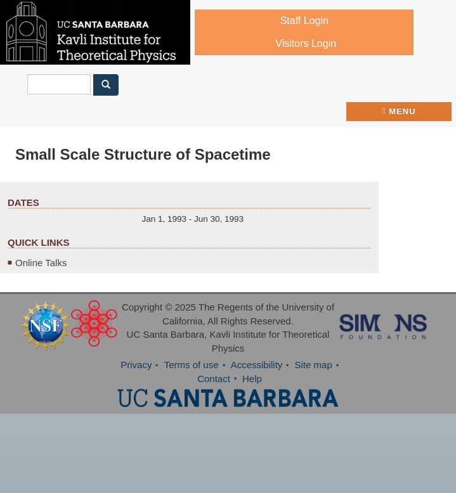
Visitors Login (305, 43)
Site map (313, 364)
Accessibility (257, 364)
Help (252, 378)
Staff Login (304, 20)
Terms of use (191, 364)
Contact (213, 378)
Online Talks (41, 262)
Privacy (136, 364)
